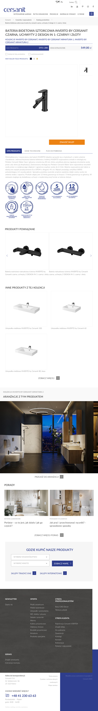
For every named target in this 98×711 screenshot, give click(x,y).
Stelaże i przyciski (37, 617)
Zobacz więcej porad (46, 535)
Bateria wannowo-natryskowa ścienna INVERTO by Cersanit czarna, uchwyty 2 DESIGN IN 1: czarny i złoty (27, 273)
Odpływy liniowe (36, 627)
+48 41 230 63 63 (20, 695)
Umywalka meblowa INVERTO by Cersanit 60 (68, 328)
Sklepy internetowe (51, 573)
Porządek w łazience (58, 519)
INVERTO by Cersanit (27, 40)
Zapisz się (9, 605)
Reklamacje (59, 643)
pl (62, 2)
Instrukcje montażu (12, 663)
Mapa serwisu (53, 685)
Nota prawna (53, 676)
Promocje (54, 14)
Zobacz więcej (46, 378)
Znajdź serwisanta (12, 660)
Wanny (33, 621)
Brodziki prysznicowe (38, 630)
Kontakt (58, 640)
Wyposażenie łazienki (22, 14)
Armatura (34, 633)
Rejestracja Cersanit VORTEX (66, 624)
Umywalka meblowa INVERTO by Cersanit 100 (23, 328)
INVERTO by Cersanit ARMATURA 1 (56, 40)
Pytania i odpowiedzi (63, 646)
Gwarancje (59, 633)
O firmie (81, 14)
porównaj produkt (37, 54)
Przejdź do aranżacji (47, 477)
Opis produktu (13, 151)
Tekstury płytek (61, 610)
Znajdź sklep (67, 142)
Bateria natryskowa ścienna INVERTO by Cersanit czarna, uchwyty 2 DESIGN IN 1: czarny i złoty (68, 273)
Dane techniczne (32, 151)
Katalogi (58, 636)
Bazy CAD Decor (62, 607)
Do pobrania (60, 630)
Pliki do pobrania (54, 151)
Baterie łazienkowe (12, 519)
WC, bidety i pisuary (38, 614)
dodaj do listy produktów (16, 54)
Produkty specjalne (37, 636)
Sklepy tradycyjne (21, 573)
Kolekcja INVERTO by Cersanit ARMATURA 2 (23, 392)
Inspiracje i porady (68, 14)
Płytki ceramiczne (40, 14)
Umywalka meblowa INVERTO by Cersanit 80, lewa (25, 371)
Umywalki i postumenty (39, 611)
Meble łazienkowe (37, 608)
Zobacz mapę (61, 564)
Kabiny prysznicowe (38, 624)
